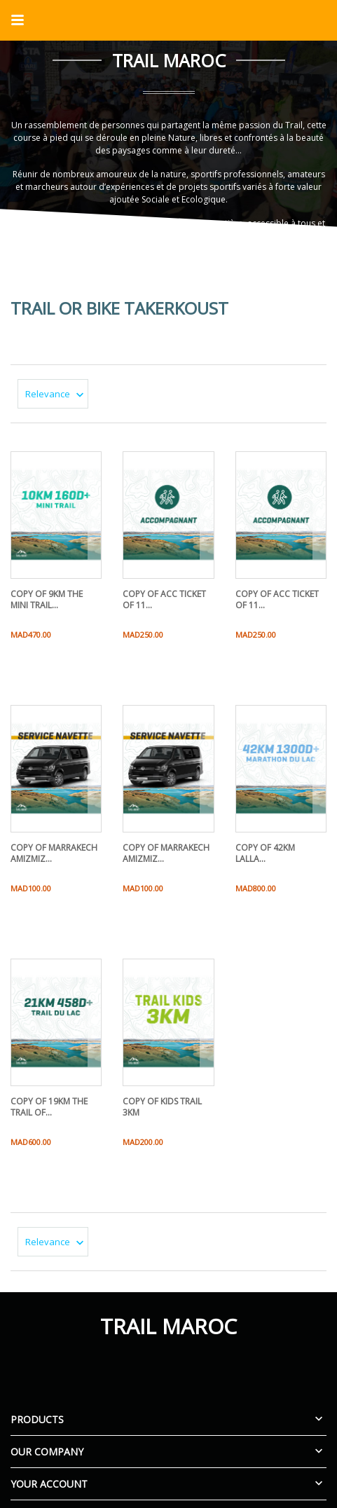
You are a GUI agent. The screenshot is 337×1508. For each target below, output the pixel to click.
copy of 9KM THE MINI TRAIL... (47, 599)
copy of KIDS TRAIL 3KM (162, 1107)
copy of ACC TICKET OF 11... (164, 599)
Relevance (56, 394)
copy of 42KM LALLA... (265, 853)
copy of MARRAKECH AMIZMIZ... (54, 853)
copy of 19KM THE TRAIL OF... (49, 1107)
